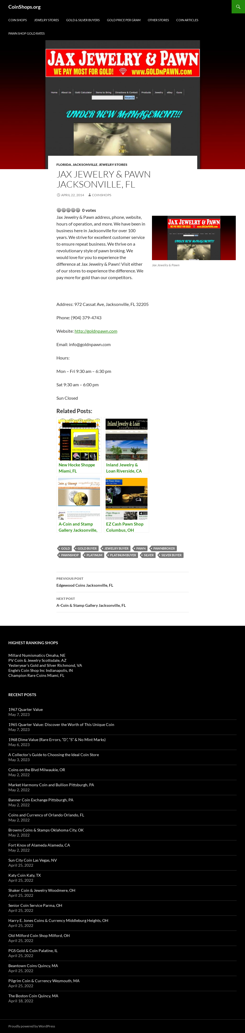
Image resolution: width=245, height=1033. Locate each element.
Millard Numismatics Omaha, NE (36, 655)
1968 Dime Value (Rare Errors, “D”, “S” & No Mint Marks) (57, 739)
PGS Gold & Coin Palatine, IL (33, 950)
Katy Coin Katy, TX (24, 875)
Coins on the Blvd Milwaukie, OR (36, 769)
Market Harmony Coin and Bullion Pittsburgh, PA (51, 784)
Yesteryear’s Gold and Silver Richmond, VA (45, 665)
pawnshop (70, 555)
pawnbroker (164, 548)
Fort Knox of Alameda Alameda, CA (39, 845)
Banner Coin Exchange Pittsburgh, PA (40, 799)
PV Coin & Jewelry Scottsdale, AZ (37, 660)
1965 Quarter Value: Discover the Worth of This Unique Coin (61, 724)
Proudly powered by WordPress (31, 1026)
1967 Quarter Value (25, 709)
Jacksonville (85, 164)
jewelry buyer (116, 548)
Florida (63, 164)
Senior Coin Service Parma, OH (35, 905)
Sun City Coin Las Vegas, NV (32, 860)
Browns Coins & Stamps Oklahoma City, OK (46, 830)
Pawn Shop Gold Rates (26, 33)
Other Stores (158, 20)
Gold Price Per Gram (124, 20)
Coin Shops (17, 20)
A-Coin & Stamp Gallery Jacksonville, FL (122, 601)
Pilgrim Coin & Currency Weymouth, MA (44, 980)
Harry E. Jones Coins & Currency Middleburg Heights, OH (58, 920)
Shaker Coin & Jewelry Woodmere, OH (41, 890)
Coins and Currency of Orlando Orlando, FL (46, 815)
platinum (94, 555)
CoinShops (101, 195)
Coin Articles (187, 20)
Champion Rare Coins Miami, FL (36, 675)
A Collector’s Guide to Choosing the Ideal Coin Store (53, 754)
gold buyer (87, 548)
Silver (149, 555)
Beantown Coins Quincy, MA (33, 965)
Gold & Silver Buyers (83, 20)
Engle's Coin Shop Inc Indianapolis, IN (40, 670)
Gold (65, 548)
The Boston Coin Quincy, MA (33, 995)
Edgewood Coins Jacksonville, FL (122, 581)
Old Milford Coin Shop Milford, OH (39, 935)
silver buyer (171, 555)
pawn (141, 548)
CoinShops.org (24, 7)
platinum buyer (123, 555)
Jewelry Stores (46, 20)
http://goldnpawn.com (96, 331)
